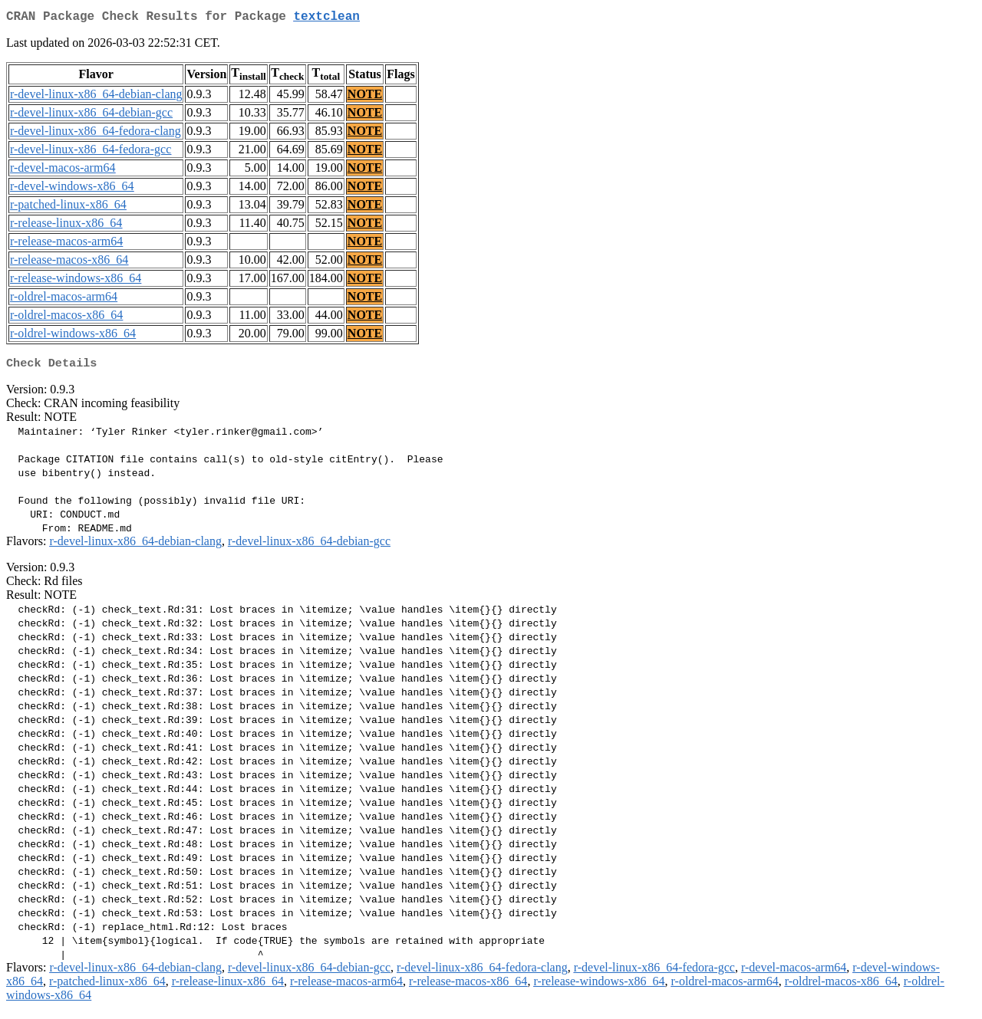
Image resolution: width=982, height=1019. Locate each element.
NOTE (365, 97)
